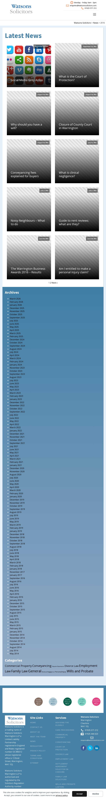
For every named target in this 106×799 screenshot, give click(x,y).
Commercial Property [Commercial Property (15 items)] (18, 666)
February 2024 (16, 361)
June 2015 (14, 619)
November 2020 (17, 471)
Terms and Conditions (36, 756)
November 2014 (17, 638)
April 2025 (14, 330)
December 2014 (17, 634)
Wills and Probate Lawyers (65, 785)
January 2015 (16, 631)
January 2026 (16, 305)
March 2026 (15, 298)
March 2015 (15, 625)
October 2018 (16, 540)
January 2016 (16, 600)
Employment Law (64, 759)
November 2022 (17, 405)
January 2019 (16, 531)
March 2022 (15, 427)
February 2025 (16, 336)
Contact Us (36, 727)
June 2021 (14, 449)
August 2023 (15, 377)
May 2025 (14, 327)
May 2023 (14, 386)
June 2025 (14, 323)
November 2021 (17, 437)
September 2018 (17, 543)
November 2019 (17, 503)
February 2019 (16, 528)
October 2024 (16, 342)
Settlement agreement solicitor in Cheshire (61, 768)
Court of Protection (61, 748)
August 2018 (15, 546)
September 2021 (17, 443)
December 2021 (17, 433)
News (33, 741)
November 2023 (17, 367)
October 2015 (16, 606)
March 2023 (15, 393)
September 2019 (17, 509)
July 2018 (14, 550)
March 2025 (15, 333)
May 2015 (14, 622)
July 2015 (14, 616)
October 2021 (16, 440)
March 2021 (15, 458)
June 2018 (14, 553)
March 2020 (15, 490)
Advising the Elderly (62, 723)
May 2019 (14, 521)
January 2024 (16, 364)
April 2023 (14, 389)
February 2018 (16, 565)
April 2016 (14, 594)
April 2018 (14, 559)
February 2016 (16, 597)
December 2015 (17, 603)
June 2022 (14, 418)
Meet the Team (38, 736)
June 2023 (14, 383)
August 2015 (15, 612)
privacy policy (62, 795)
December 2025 (17, 308)
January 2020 (16, 496)
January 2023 (16, 399)
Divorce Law (61, 754)
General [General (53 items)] (34, 671)
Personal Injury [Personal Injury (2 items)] (60, 672)
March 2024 (15, 358)
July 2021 (14, 446)
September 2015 (17, 609)
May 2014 (14, 653)
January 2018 (16, 568)
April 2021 (14, 455)
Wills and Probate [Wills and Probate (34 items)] (80, 671)
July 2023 (14, 380)
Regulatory (36, 746)
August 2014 (15, 647)
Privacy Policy (37, 751)
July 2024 (14, 352)
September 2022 (17, 411)
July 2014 (14, 650)
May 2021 (14, 452)
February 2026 (16, 302)
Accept (79, 794)
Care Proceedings (64, 730)
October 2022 (16, 408)
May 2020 (14, 484)
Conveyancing (62, 742)
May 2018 (14, 556)
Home (33, 722)
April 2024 (14, 355)
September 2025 (17, 317)
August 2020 (15, 474)
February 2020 (16, 493)
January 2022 (16, 430)
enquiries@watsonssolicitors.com (83, 5)
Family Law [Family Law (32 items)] (19, 671)
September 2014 (17, 644)
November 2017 (17, 572)
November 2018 (17, 537)
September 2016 (17, 578)
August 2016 (15, 581)
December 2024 (17, 339)
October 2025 (16, 314)
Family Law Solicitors (61, 777)
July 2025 (14, 320)
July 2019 (14, 515)
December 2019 (17, 499)
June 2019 (14, 518)
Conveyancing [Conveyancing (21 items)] (41, 666)
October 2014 (16, 641)
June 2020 (14, 481)
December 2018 (17, 534)
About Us (35, 732)
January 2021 (16, 465)
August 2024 (15, 349)
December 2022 (17, 402)
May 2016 (14, 590)
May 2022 (14, 421)
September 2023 (17, 374)
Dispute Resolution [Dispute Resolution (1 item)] (58, 666)
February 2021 (16, 462)
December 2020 (17, 468)
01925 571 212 (90, 8)
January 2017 (16, 575)
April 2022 (14, 424)
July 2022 (14, 415)
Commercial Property (61, 736)
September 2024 (17, 345)
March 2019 (15, 525)
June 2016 (14, 587)
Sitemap (34, 763)
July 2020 (14, 477)
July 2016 (14, 584)
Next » (55, 282)
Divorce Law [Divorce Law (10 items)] (72, 666)
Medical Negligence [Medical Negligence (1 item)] (48, 672)
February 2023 (16, 396)
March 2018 (15, 562)
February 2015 (16, 628)
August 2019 (15, 512)
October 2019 (16, 506)
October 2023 (16, 371)
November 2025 (17, 311)
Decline (95, 794)
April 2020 (14, 487)
